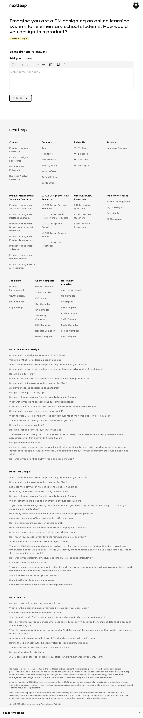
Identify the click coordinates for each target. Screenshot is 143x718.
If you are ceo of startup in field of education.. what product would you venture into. (56, 656)
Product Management (119, 201)
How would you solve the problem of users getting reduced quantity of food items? (56, 369)
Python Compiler (44, 286)
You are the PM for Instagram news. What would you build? (42, 420)
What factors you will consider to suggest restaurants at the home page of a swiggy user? (60, 415)
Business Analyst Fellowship (18, 178)
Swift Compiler (69, 319)
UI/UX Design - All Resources (52, 244)
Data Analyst (114, 213)
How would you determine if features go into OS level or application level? (51, 557)
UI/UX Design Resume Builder (54, 235)
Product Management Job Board (21, 247)
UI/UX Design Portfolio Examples (55, 207)
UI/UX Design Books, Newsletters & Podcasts (55, 216)
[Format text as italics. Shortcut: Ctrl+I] (27, 64)
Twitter (80, 148)
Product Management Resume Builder (21, 257)
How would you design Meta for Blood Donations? (37, 355)
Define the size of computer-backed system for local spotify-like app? (48, 642)
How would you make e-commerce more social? (36, 411)
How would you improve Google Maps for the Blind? (38, 383)
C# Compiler (42, 309)
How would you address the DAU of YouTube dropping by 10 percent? (48, 527)
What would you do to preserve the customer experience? (41, 401)
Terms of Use (49, 171)
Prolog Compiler (70, 330)
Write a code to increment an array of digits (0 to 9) (38, 541)
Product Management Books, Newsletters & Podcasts (21, 227)
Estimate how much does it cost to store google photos (40, 584)
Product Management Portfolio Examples (21, 216)
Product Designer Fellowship (19, 159)
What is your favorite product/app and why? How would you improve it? (49, 364)
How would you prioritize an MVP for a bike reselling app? (41, 458)
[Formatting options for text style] (14, 64)
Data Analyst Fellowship (16, 168)
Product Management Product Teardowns (21, 238)
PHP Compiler (68, 307)
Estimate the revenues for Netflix (27, 562)
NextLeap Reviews (117, 148)
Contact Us (48, 183)
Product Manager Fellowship (19, 150)
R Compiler (67, 301)
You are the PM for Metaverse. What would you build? (39, 647)
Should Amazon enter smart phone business (34, 575)
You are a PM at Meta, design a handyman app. (35, 359)
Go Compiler (68, 295)
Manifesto (47, 153)
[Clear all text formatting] (51, 64)
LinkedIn (81, 153)
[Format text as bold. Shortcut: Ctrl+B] (22, 64)
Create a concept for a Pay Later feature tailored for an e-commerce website (52, 406)
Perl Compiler (68, 336)
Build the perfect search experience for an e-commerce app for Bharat (49, 378)
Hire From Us (49, 159)
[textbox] (71, 79)
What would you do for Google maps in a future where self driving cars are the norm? (57, 617)
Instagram (82, 165)
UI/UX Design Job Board (52, 225)
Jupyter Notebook (71, 290)
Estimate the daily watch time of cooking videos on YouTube (43, 486)
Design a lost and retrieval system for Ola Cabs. (36, 429)
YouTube (81, 159)
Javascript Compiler (41, 317)
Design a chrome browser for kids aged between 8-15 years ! (43, 397)
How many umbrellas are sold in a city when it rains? (38, 491)
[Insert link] (38, 64)
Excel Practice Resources (82, 225)
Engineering (16, 307)
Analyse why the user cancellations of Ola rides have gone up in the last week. (53, 638)
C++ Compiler (42, 304)
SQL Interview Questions (82, 207)
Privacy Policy (50, 165)
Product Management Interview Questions (21, 207)
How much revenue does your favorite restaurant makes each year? (47, 536)
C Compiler (41, 298)
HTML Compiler (43, 336)
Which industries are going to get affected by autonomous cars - (46, 500)
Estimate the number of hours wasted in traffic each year (41, 518)
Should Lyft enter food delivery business (31, 580)
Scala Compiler (69, 325)
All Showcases (115, 219)
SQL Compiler (42, 325)
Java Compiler (43, 292)
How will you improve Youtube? (26, 425)
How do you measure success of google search (36, 523)
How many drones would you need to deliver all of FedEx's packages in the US (53, 513)
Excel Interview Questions (82, 216)
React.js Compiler (45, 330)
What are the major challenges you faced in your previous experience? (49, 608)
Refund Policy (49, 177)
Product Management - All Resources (22, 266)
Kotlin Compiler (69, 313)
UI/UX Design (114, 207)
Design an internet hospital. (24, 442)
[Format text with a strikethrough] (44, 64)
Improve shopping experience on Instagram (34, 387)
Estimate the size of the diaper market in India (35, 612)
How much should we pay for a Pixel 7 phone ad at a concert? (43, 532)
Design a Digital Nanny (22, 373)
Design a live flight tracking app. (27, 392)
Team (45, 148)
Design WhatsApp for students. (26, 652)
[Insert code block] (32, 64)
